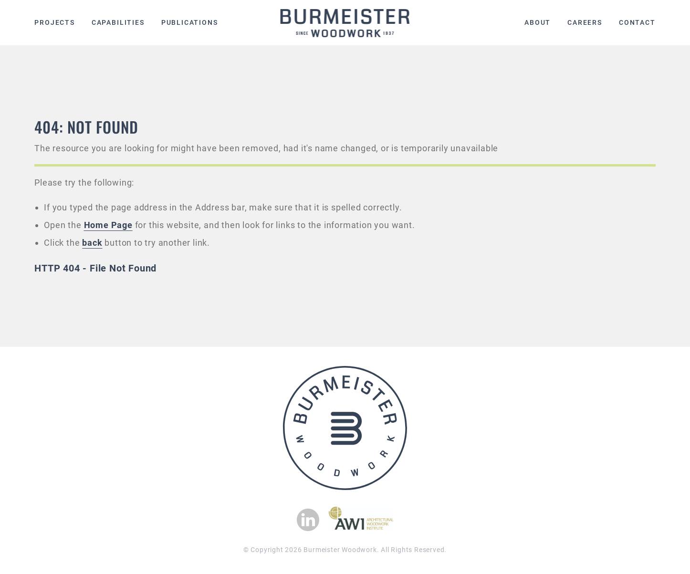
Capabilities (118, 22)
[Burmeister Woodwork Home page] (345, 23)
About (537, 22)
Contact (637, 22)
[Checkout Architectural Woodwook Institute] (361, 527)
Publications (189, 22)
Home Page (108, 225)
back (92, 243)
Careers (584, 22)
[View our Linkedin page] (308, 520)
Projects (54, 22)
